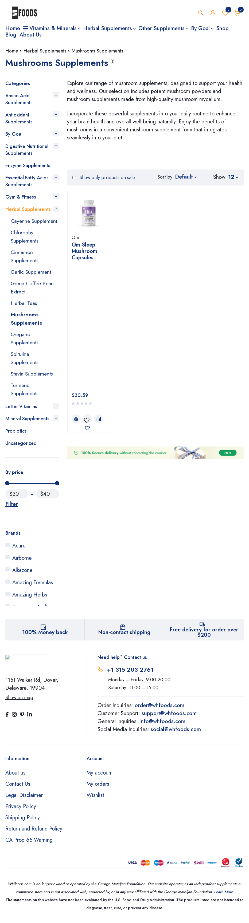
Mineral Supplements (27, 421)
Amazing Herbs (29, 598)
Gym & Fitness (20, 197)
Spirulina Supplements (25, 362)
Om (75, 237)
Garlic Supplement (32, 278)
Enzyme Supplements (27, 165)
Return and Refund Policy (33, 832)
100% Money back (45, 635)
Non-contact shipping (124, 635)
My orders (98, 787)
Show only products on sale (103, 177)
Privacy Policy (20, 809)
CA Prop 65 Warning (29, 843)
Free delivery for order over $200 (204, 635)
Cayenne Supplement (24, 225)
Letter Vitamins (21, 409)
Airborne (22, 561)
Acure (19, 549)
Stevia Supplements (33, 377)
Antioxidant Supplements (19, 118)
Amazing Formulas (32, 586)
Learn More (223, 895)
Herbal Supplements (45, 50)
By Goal (13, 134)
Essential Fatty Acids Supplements (27, 181)
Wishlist (225, 13)
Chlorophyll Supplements (25, 244)
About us (15, 776)
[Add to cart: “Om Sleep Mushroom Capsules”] (76, 291)
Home (11, 50)
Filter (11, 507)
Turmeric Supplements (25, 393)
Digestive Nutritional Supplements (26, 150)
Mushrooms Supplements (26, 324)
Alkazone (22, 573)
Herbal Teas (24, 309)
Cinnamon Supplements (25, 263)
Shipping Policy (22, 821)
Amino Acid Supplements (19, 99)
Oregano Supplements (25, 343)
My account (100, 776)
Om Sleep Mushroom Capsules (84, 251)
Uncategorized (21, 446)
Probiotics (16, 434)
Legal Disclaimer (24, 798)
